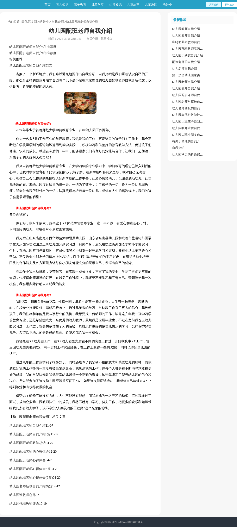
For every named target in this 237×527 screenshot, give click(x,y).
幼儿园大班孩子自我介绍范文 (192, 121)
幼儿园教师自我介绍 (186, 29)
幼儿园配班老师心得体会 (27, 460)
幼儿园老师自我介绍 (186, 81)
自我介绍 (57, 21)
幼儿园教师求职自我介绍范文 (192, 128)
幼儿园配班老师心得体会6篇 (30, 469)
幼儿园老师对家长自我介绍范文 (194, 101)
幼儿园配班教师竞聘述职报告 (192, 48)
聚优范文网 (29, 21)
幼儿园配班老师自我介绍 (27, 425)
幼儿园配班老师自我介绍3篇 (30, 434)
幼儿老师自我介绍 (184, 68)
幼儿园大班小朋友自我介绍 (190, 134)
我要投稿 (213, 4)
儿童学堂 (98, 4)
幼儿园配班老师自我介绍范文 (192, 95)
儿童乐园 (151, 4)
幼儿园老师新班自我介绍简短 (30, 486)
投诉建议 (229, 4)
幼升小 (167, 4)
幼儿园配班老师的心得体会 (29, 451)
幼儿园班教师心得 (22, 495)
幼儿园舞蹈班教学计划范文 (190, 115)
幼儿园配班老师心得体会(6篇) (31, 477)
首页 (47, 4)
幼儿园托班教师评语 (24, 503)
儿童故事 (133, 4)
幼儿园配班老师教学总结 (27, 443)
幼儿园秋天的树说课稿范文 (190, 154)
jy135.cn (122, 522)
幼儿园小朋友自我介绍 (187, 55)
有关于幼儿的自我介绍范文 (190, 141)
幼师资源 (115, 4)
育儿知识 (62, 4)
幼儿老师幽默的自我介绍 (189, 108)
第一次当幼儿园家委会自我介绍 (194, 75)
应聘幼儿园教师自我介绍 (189, 42)
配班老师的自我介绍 (186, 62)
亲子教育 (80, 4)
